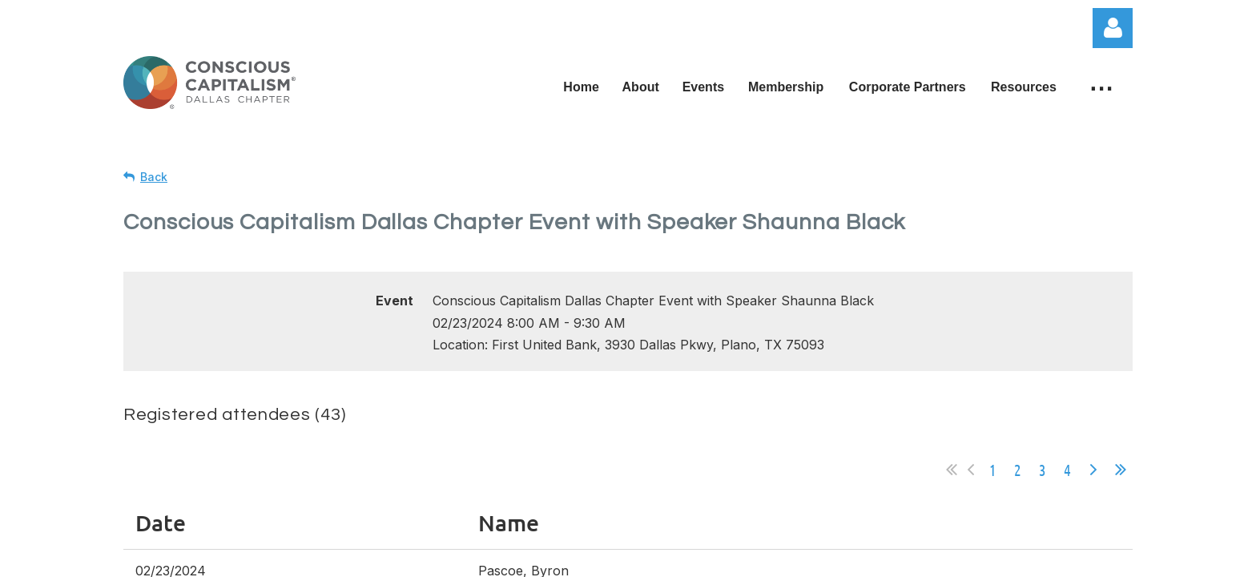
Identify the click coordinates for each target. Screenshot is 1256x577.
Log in (1113, 28)
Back (153, 177)
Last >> (1121, 469)
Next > (1093, 469)
